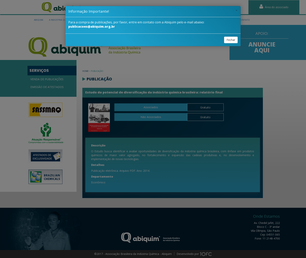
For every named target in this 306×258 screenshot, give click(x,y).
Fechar (231, 40)
